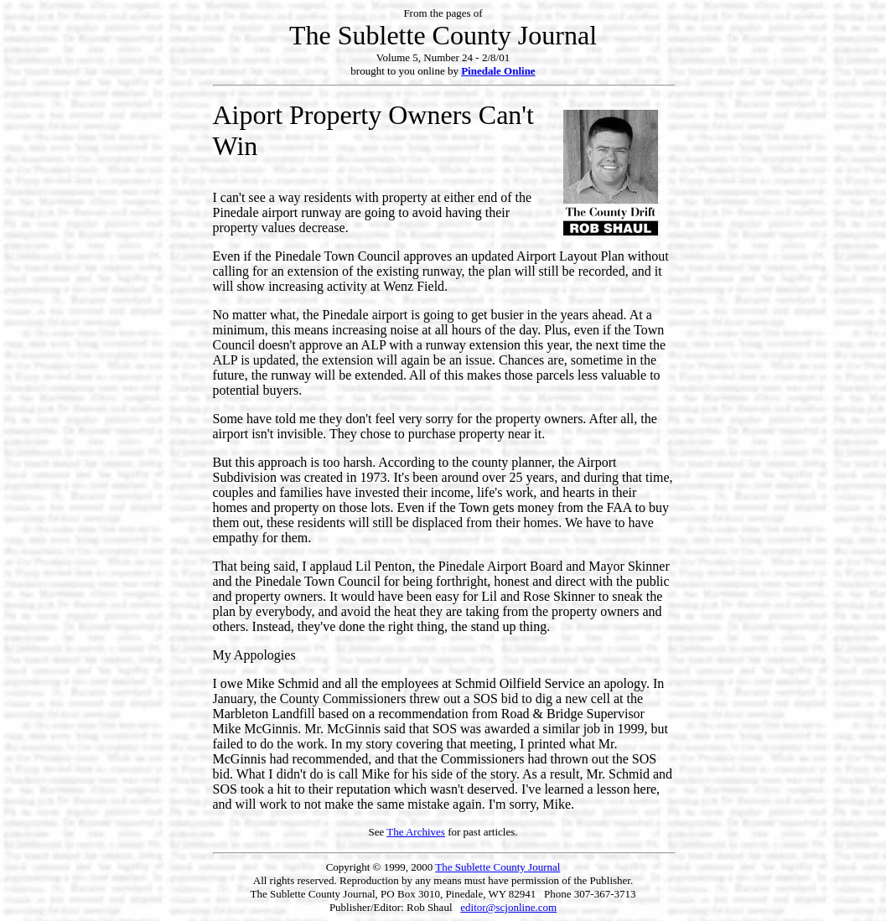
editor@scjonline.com (508, 907)
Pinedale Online (498, 71)
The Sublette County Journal (497, 867)
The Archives (415, 831)
